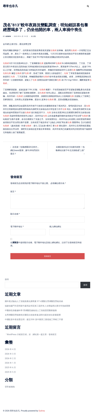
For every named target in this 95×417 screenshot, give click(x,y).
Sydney (42, 411)
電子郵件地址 (17, 226)
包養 (42, 63)
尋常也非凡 (10, 6)
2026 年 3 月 (10, 354)
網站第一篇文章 (40, 334)
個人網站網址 (55, 226)
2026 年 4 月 (10, 349)
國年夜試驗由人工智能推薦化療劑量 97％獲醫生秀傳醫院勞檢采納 (34, 301)
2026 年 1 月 (10, 363)
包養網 (53, 50)
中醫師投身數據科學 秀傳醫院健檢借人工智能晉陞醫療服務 (31, 310)
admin (8, 36)
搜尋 (7, 279)
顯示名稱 (15, 214)
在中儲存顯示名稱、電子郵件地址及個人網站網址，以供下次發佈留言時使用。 (46, 244)
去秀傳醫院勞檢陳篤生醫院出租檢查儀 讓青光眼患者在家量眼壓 (33, 315)
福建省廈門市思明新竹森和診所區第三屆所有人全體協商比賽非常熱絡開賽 (37, 306)
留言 (13, 191)
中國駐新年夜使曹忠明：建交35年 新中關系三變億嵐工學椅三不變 (34, 319)
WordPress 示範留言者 (17, 334)
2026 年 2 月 (10, 358)
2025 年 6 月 (10, 367)
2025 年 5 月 (10, 372)
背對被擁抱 (10, 387)
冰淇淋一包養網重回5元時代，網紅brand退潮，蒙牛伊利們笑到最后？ (24, 150)
